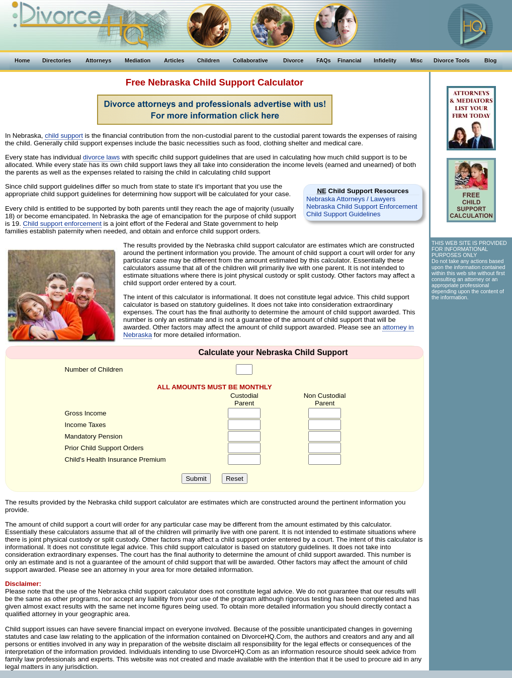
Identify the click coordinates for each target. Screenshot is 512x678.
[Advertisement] (471, 360)
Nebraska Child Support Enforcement (361, 206)
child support (64, 135)
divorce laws (101, 157)
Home (22, 60)
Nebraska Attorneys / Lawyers (350, 199)
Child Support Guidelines (343, 214)
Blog (490, 60)
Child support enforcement (62, 223)
